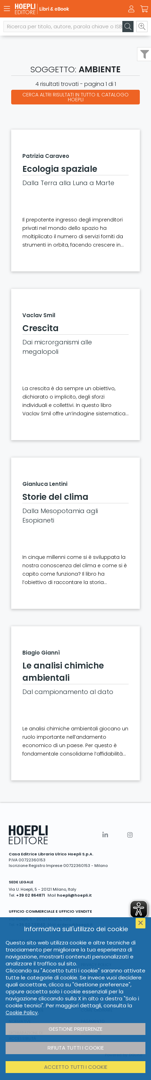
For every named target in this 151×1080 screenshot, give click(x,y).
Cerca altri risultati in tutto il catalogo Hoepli (75, 97)
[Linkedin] (105, 835)
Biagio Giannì (41, 652)
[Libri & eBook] (63, 9)
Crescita (40, 328)
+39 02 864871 (30, 895)
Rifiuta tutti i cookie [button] (76, 1047)
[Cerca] (128, 26)
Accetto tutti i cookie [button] (75, 1067)
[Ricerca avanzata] (142, 26)
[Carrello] (144, 9)
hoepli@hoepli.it (74, 895)
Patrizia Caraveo (45, 156)
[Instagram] (130, 835)
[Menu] (7, 9)
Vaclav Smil (38, 315)
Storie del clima (55, 497)
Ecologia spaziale (59, 169)
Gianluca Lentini (44, 484)
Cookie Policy (22, 1012)
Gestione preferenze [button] (75, 1028)
